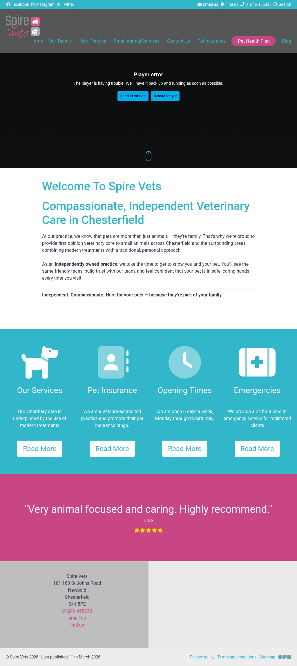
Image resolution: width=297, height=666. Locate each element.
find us (77, 625)
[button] (93, 42)
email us (77, 618)
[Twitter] (65, 4)
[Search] (282, 4)
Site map (267, 657)
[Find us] (229, 4)
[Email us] (207, 4)
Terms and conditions (236, 657)
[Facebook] (17, 4)
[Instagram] (42, 4)
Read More (39, 449)
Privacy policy (202, 657)
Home (36, 41)
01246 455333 (77, 611)
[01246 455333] (256, 4)
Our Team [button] (61, 41)
